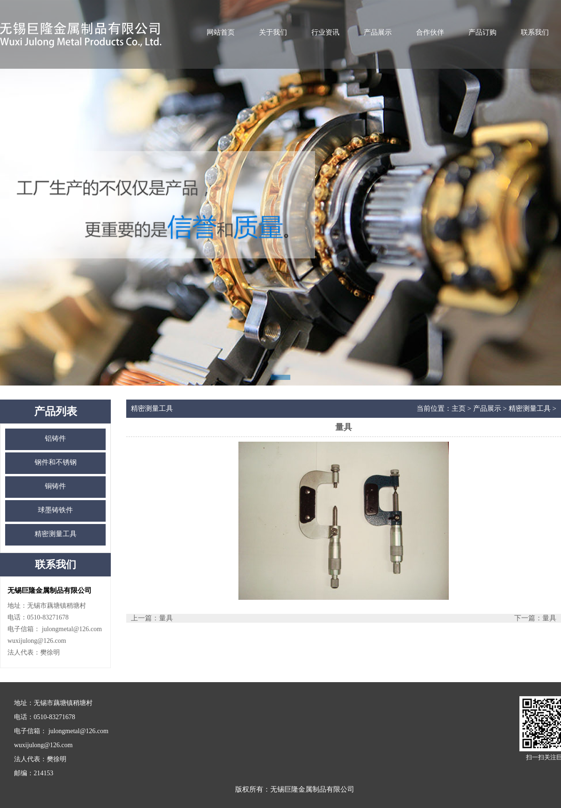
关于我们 (273, 32)
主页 (459, 408)
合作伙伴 (430, 32)
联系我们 (535, 32)
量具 (166, 618)
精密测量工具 (56, 534)
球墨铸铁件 (55, 510)
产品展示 (378, 32)
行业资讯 (325, 32)
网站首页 (221, 32)
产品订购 (482, 32)
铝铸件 (55, 438)
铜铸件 (55, 486)
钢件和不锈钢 (56, 462)
